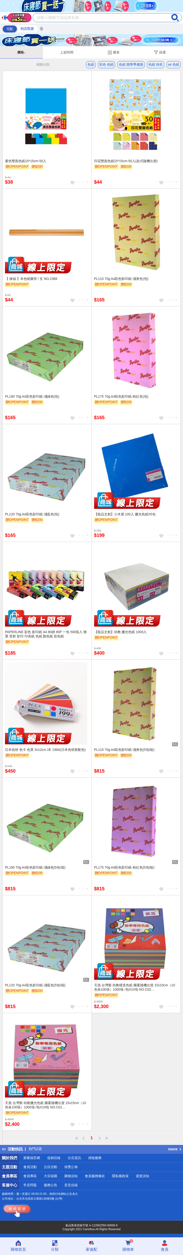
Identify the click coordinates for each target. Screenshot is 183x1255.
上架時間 (66, 52)
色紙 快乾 (155, 64)
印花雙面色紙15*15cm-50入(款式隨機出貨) (126, 161)
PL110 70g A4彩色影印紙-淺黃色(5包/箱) (124, 750)
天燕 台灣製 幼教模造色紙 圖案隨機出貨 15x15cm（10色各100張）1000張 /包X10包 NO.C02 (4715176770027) (134, 987)
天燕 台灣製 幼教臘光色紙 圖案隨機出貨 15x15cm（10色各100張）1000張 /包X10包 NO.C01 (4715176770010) (45, 1105)
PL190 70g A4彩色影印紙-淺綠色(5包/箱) (35, 867)
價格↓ (21, 52)
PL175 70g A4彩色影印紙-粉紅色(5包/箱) (124, 867)
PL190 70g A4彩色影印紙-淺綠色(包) (32, 396)
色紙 (90, 64)
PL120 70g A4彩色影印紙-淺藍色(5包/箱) (35, 985)
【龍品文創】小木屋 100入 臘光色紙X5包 (125, 514)
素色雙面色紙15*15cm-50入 (25, 161)
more (174, 1149)
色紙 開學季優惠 (131, 64)
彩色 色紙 (106, 64)
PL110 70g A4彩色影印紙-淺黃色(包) (121, 279)
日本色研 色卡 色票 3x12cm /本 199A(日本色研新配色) (45, 750)
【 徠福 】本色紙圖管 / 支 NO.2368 (31, 279)
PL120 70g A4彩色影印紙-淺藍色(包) (32, 514)
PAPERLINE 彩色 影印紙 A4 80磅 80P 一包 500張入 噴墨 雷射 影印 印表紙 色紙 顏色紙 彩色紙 (46, 634)
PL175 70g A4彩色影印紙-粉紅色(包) (121, 396)
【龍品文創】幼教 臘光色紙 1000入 (120, 632)
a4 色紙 (173, 64)
